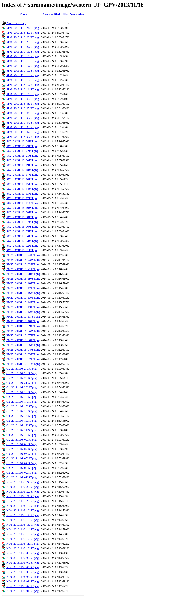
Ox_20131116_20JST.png (21, 387)
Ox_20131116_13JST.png (21, 420)
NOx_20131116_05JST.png (22, 572)
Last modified (51, 14)
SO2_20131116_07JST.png (22, 221)
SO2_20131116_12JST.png (22, 198)
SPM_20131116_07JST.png (22, 108)
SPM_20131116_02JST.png (22, 132)
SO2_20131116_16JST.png (22, 179)
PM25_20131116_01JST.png (23, 363)
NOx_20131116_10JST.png (22, 548)
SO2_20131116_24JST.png (22, 141)
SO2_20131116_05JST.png (22, 231)
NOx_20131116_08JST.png (22, 557)
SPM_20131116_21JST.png (22, 42)
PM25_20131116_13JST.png (23, 307)
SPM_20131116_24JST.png (22, 27)
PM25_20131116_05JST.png (23, 344)
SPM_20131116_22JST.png (22, 37)
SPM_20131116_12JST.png (22, 84)
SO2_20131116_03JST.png (22, 240)
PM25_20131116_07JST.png (23, 335)
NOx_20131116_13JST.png (22, 534)
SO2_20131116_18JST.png (22, 169)
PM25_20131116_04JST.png (23, 349)
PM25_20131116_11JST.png (23, 316)
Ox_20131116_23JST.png (21, 373)
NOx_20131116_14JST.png (22, 529)
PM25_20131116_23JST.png (23, 259)
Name (23, 14)
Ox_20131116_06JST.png (21, 453)
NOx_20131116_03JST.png (22, 581)
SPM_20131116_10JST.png (22, 94)
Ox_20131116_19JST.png (21, 392)
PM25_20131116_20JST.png (23, 273)
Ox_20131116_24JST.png (21, 368)
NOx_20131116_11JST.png (22, 543)
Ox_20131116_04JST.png (21, 463)
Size (65, 14)
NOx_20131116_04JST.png (22, 576)
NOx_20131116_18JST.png (22, 510)
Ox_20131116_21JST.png (21, 382)
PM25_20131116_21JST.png (23, 269)
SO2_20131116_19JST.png (22, 165)
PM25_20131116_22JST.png (23, 264)
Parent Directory (16, 23)
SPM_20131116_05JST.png (22, 117)
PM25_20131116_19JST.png (23, 278)
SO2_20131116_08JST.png (22, 217)
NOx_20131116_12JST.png (22, 538)
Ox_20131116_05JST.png (21, 458)
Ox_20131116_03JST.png (21, 467)
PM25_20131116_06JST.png (23, 340)
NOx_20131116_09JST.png (22, 553)
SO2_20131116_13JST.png (22, 193)
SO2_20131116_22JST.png (22, 150)
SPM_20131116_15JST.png (22, 70)
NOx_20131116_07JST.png (22, 562)
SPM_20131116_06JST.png (22, 113)
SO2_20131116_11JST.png (22, 203)
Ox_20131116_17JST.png (21, 401)
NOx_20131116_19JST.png (22, 505)
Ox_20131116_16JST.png (21, 406)
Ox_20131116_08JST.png (21, 444)
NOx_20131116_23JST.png (22, 486)
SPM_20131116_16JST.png (22, 65)
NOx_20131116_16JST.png (22, 519)
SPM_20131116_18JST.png (22, 56)
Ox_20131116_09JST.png (21, 439)
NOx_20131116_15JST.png (22, 524)
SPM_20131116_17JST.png (22, 61)
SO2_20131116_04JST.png (22, 236)
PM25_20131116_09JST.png (23, 326)
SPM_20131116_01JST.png (22, 136)
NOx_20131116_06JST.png (22, 567)
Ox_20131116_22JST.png (21, 378)
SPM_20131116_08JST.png (22, 103)
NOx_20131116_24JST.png (22, 482)
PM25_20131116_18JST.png (23, 283)
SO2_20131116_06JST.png (22, 226)
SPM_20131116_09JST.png (22, 98)
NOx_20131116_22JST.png (22, 491)
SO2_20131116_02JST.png (22, 245)
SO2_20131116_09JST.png (22, 212)
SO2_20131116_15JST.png (22, 184)
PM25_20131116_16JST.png (23, 292)
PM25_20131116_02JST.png (23, 359)
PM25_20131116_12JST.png (23, 311)
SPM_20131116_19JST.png (22, 51)
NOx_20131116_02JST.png (22, 586)
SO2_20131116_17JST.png (22, 174)
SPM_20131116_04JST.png (22, 122)
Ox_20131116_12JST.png (21, 425)
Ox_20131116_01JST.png (21, 477)
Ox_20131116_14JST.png (21, 415)
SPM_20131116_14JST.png (22, 75)
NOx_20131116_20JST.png (22, 501)
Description (77, 14)
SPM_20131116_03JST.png (22, 127)
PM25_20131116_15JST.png (23, 297)
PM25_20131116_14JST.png (23, 302)
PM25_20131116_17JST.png (23, 288)
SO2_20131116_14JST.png (22, 188)
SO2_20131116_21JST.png (22, 155)
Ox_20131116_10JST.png (21, 434)
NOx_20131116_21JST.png (22, 496)
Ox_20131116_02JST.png (21, 472)
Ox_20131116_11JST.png (21, 430)
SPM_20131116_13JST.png (22, 80)
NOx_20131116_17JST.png (22, 515)
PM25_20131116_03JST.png (23, 354)
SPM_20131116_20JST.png (22, 46)
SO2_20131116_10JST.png (22, 207)
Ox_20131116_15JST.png (21, 411)
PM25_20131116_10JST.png (23, 321)
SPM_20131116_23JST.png (22, 32)
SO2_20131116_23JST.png (22, 146)
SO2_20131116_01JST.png (22, 250)
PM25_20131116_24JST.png (23, 255)
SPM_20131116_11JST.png (22, 89)
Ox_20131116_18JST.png (21, 396)
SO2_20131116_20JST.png (22, 160)
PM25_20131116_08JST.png (23, 330)
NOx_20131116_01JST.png (22, 590)
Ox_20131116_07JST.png (21, 449)
